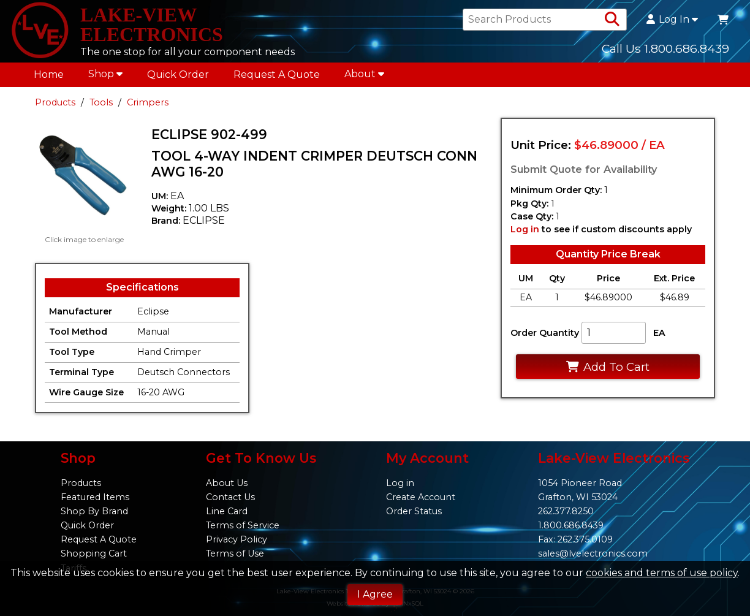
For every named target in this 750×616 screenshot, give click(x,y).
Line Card (227, 511)
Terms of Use (235, 553)
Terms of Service (242, 525)
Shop (105, 74)
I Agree (375, 594)
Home (49, 74)
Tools (101, 102)
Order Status (414, 511)
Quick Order (178, 74)
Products (55, 102)
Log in (524, 229)
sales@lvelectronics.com (593, 553)
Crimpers (148, 102)
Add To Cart (607, 367)
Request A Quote (276, 74)
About (364, 74)
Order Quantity (544, 332)
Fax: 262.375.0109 (575, 539)
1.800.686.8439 (571, 525)
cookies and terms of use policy (662, 573)
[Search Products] (612, 19)
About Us (227, 483)
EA (659, 332)
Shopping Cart (94, 553)
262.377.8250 (566, 511)
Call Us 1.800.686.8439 (665, 48)
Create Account (420, 497)
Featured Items (95, 497)
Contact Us (230, 497)
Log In (672, 19)
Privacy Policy (236, 539)
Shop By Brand (94, 511)
